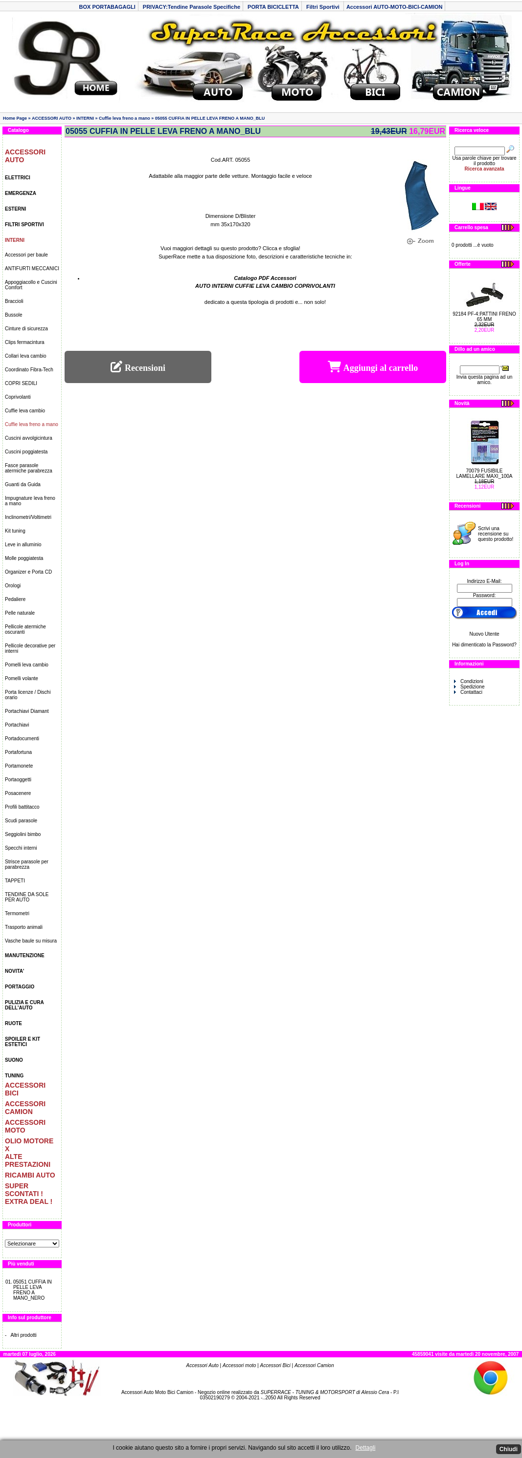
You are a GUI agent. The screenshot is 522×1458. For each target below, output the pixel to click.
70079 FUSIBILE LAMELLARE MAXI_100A (484, 473)
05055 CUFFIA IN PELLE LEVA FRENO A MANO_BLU (210, 118)
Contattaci (468, 692)
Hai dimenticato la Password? (484, 644)
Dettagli (366, 1447)
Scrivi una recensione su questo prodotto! (495, 534)
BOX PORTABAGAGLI (107, 7)
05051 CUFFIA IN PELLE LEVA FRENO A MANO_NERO (32, 1290)
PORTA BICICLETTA (273, 7)
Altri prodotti (23, 1335)
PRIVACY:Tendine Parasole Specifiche (191, 7)
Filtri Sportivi (323, 7)
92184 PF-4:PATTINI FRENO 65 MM (484, 316)
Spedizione (469, 686)
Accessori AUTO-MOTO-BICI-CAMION (394, 7)
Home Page (15, 118)
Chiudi (508, 1449)
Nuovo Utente (484, 634)
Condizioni (468, 681)
